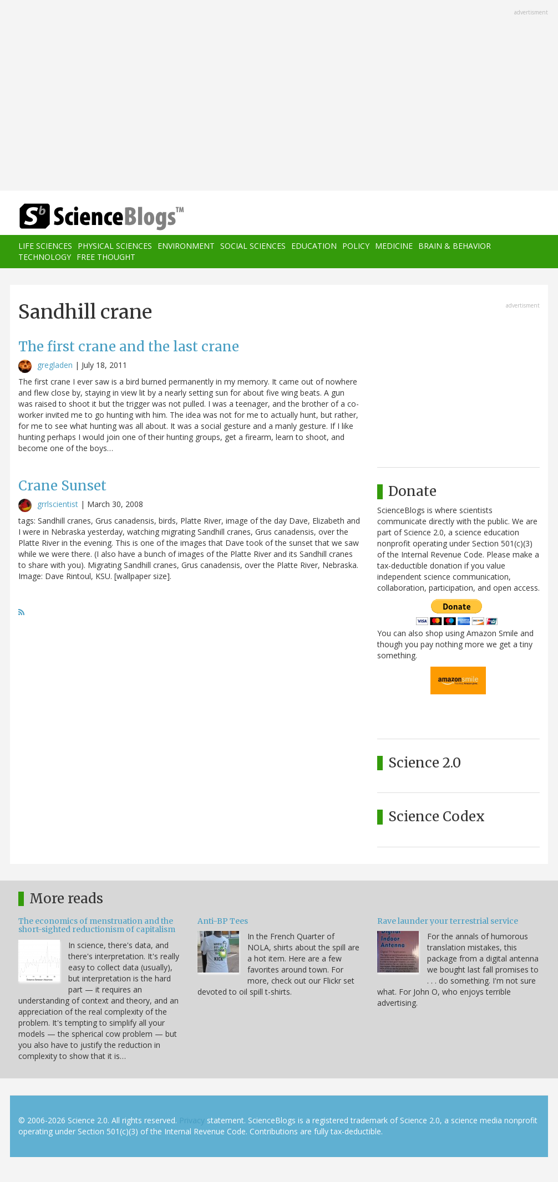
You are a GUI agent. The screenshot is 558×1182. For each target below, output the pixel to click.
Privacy (192, 1120)
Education (314, 246)
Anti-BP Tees (222, 921)
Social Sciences (253, 246)
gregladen (55, 365)
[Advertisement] (279, 96)
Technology (44, 257)
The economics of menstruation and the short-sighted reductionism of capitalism (96, 925)
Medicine (394, 246)
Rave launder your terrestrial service (447, 921)
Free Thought (106, 257)
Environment (186, 246)
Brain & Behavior (454, 246)
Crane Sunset (62, 485)
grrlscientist (57, 504)
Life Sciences (45, 246)
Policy (355, 246)
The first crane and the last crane (128, 346)
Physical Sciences (115, 246)
